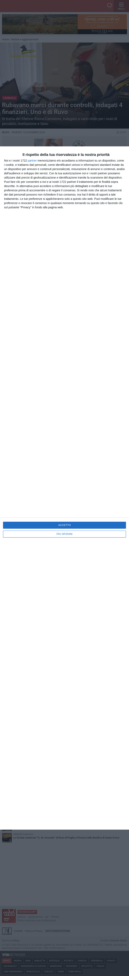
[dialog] (64, 488)
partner (32, 160)
